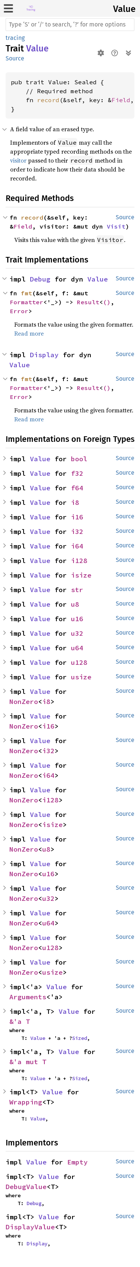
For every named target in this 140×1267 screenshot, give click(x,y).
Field (121, 100)
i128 (79, 560)
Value (124, 9)
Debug (40, 279)
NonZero (23, 701)
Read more (29, 333)
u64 (77, 648)
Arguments (27, 997)
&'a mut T (27, 1061)
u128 (79, 662)
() (107, 302)
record (48, 100)
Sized (79, 1038)
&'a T (19, 1021)
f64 (77, 488)
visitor (18, 160)
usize (81, 677)
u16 (77, 618)
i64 (77, 546)
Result (88, 302)
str (77, 589)
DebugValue (26, 1186)
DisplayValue (30, 1227)
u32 (77, 633)
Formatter (26, 302)
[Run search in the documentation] (70, 24)
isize (81, 575)
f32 (77, 473)
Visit (116, 226)
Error (19, 311)
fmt (26, 293)
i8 (75, 502)
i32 (77, 531)
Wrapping (25, 1102)
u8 (75, 604)
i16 (77, 517)
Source (15, 58)
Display (44, 354)
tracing (15, 37)
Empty (77, 1162)
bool (79, 459)
